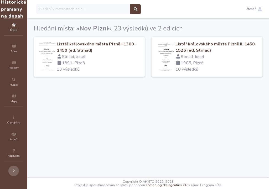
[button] (254, 9)
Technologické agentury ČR (182, 185)
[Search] (114, 9)
